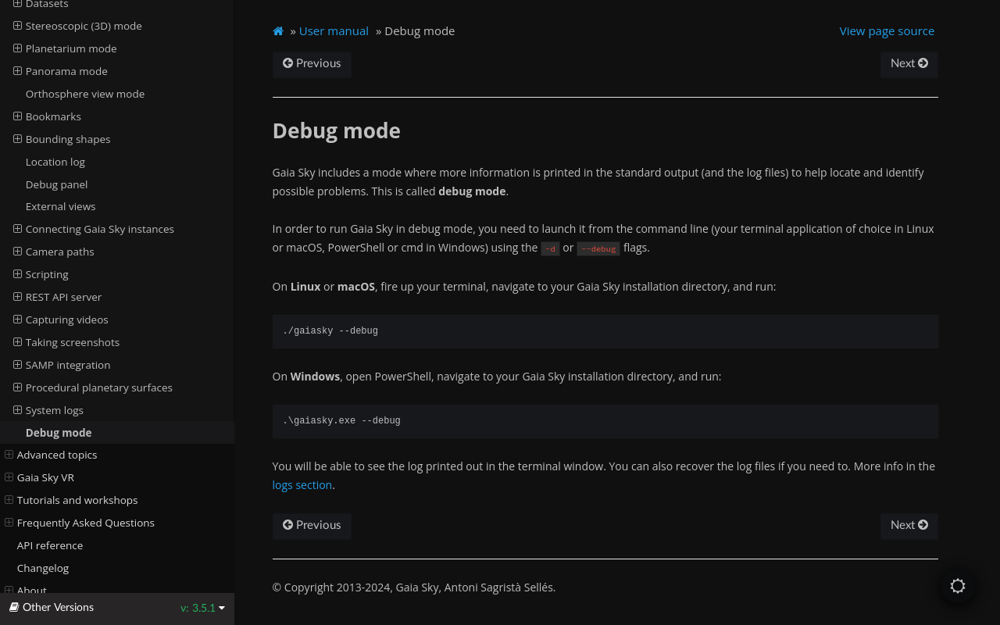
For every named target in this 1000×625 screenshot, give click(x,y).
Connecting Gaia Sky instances (93, 229)
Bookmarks (47, 116)
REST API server (57, 297)
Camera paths (54, 252)
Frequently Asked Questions (80, 523)
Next (909, 64)
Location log (55, 162)
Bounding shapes (62, 139)
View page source (887, 30)
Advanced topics (51, 455)
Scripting (41, 274)
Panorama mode (60, 71)
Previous (312, 64)
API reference (50, 545)
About (26, 591)
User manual (334, 30)
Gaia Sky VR (39, 477)
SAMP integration (62, 365)
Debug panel (57, 184)
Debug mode (59, 433)
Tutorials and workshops (71, 500)
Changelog (43, 568)
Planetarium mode (65, 48)
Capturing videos (61, 319)
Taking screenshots (66, 342)
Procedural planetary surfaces (93, 387)
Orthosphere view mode (85, 94)
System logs (48, 410)
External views (61, 206)
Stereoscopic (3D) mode (77, 26)
